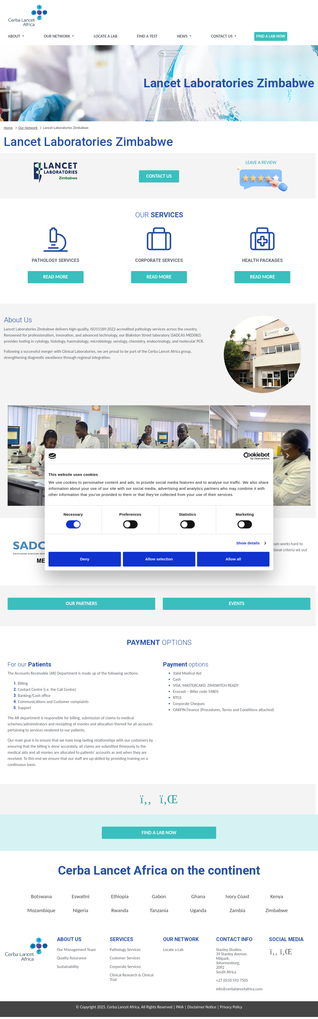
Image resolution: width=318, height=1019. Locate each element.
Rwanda (119, 912)
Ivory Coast (237, 898)
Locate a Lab (107, 38)
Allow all (233, 559)
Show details (248, 543)
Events (236, 605)
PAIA (180, 1009)
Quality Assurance (72, 960)
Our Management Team (76, 951)
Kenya (276, 898)
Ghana (198, 898)
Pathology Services (125, 951)
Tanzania (159, 912)
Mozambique (41, 912)
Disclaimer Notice (201, 1009)
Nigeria (80, 912)
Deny (84, 559)
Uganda (198, 912)
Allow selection (159, 559)
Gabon (159, 898)
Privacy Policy (231, 1009)
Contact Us (221, 38)
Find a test (148, 38)
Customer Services (125, 960)
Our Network (60, 38)
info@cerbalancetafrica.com (239, 991)
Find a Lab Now (267, 38)
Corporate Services (125, 968)
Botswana (41, 898)
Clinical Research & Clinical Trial (131, 979)
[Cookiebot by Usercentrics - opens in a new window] (247, 456)
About (18, 38)
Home (8, 129)
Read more (55, 279)
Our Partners (81, 605)
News (182, 38)
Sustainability (68, 968)
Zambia (237, 912)
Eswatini (80, 898)
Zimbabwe (276, 912)
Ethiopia (120, 898)
